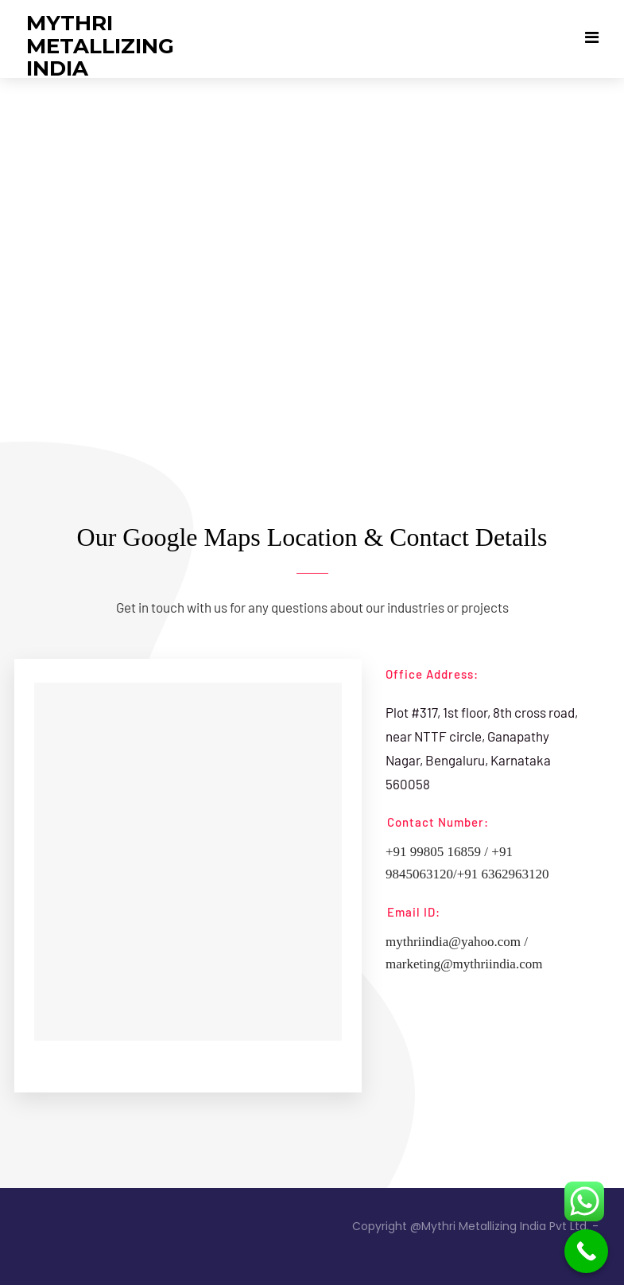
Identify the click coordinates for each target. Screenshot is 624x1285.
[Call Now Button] (586, 1251)
